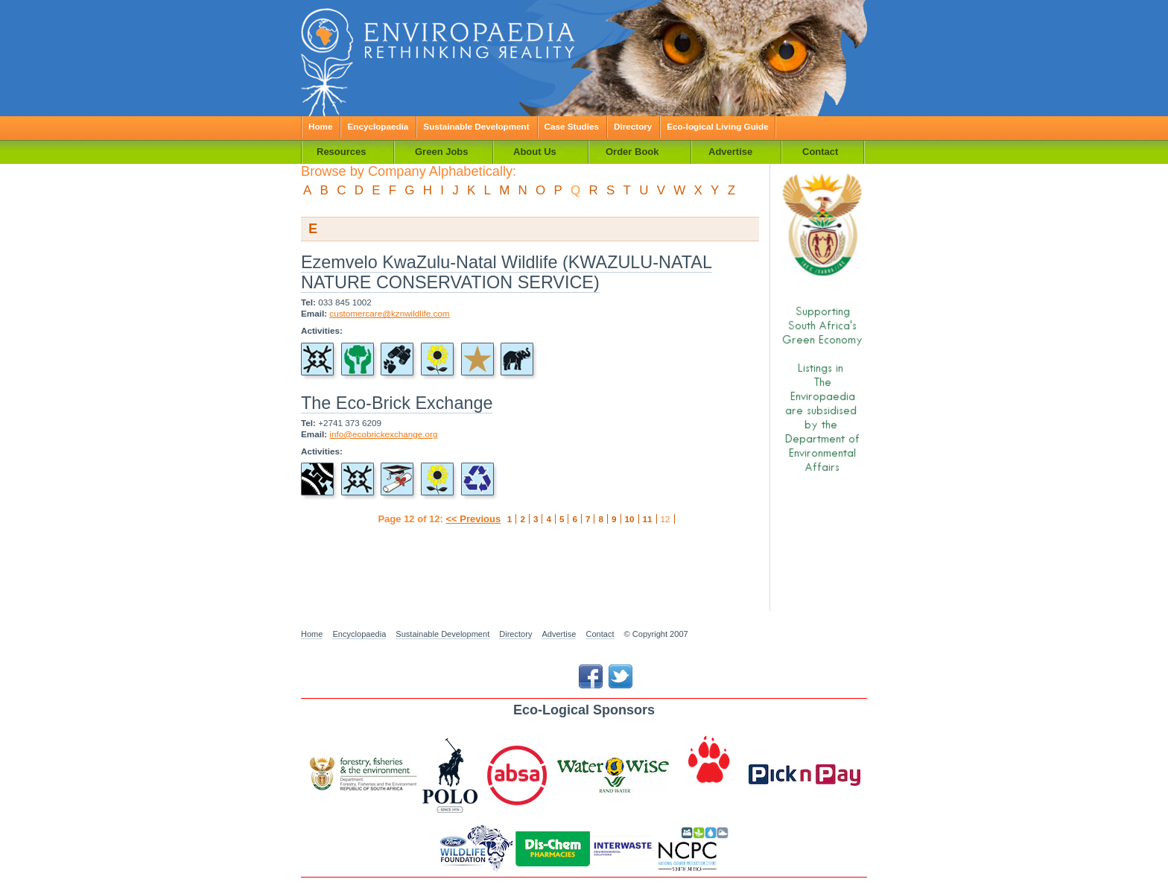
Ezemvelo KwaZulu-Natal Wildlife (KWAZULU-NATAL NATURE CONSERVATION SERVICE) (506, 272)
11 (648, 519)
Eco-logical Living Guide (717, 126)
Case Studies (572, 126)
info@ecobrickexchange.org (383, 434)
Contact (599, 633)
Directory (633, 126)
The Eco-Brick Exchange (396, 403)
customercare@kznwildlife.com (389, 313)
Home (320, 126)
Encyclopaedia (377, 126)
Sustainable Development (476, 126)
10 (630, 519)
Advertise (559, 633)
